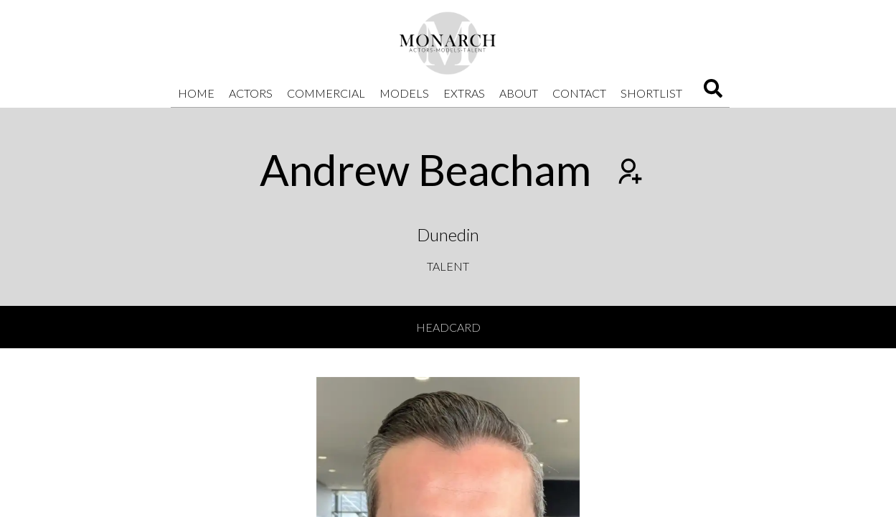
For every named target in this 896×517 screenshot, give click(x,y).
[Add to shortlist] (628, 173)
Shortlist (651, 93)
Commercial (326, 93)
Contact (579, 93)
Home (196, 93)
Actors (251, 93)
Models (404, 93)
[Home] (448, 43)
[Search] (713, 93)
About (518, 93)
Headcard (448, 327)
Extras (464, 93)
